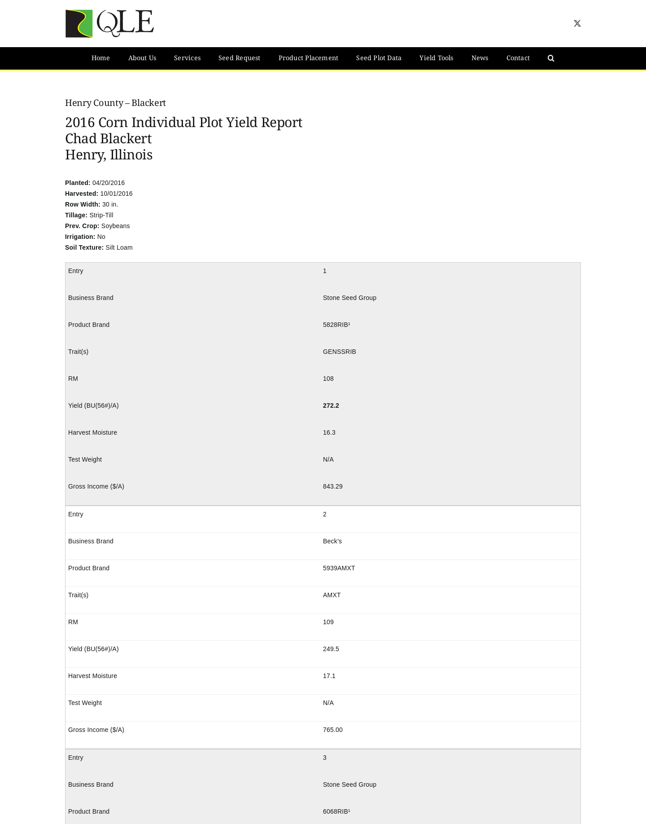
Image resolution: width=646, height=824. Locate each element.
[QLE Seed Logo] (110, 12)
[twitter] (577, 23)
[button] (551, 58)
